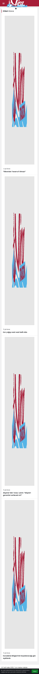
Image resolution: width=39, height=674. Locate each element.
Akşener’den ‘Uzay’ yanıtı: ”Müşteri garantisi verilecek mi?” (17, 494)
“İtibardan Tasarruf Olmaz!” (14, 171)
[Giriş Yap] (10, 8)
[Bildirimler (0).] (14, 8)
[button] (6, 8)
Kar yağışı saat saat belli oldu (15, 332)
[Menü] (3, 4)
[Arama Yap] (2, 8)
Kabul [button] (34, 671)
